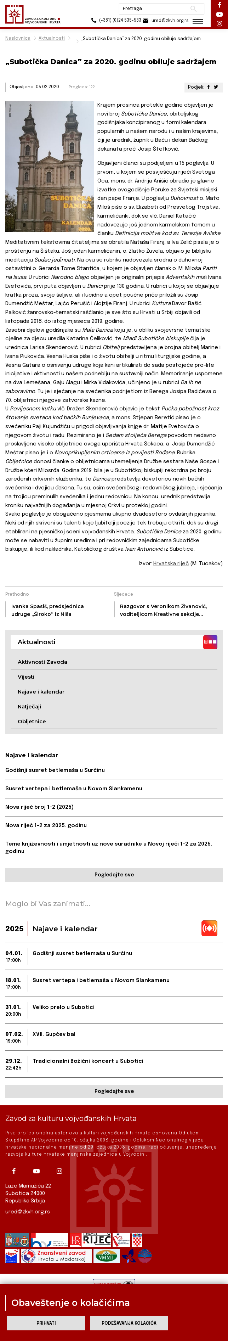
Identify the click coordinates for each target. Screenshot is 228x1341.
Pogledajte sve (114, 875)
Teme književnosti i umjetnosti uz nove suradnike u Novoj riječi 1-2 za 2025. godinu (108, 847)
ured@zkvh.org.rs (27, 1212)
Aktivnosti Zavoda (42, 661)
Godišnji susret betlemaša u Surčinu (55, 770)
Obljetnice (32, 721)
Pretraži (192, 9)
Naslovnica (17, 38)
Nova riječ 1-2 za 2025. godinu (46, 826)
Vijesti (26, 676)
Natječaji (29, 706)
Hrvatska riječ (171, 564)
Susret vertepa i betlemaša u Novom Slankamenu (73, 789)
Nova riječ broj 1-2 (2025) (39, 807)
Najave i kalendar (41, 691)
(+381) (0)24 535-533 (111, 21)
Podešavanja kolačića (129, 1323)
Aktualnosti (52, 38)
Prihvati (46, 1323)
